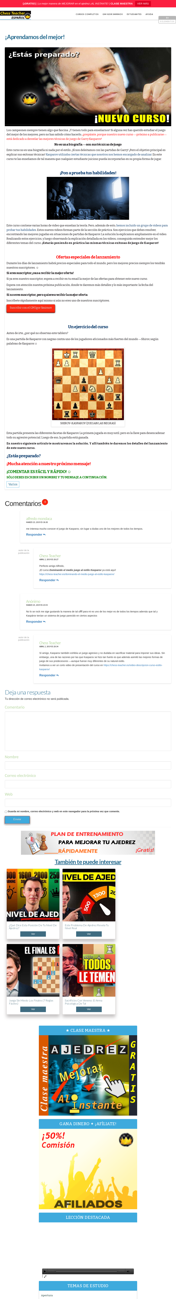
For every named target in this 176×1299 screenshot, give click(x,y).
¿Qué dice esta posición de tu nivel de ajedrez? (23, 905)
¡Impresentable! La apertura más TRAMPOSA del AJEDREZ (143, 1265)
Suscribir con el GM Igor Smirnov (31, 308)
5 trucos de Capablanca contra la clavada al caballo (147, 1249)
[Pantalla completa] (126, 1155)
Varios (50, 1195)
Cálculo (51, 1184)
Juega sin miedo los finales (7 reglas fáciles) (102, 905)
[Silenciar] (120, 1155)
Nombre (12, 751)
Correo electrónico (20, 769)
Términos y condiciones (147, 1284)
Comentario (15, 701)
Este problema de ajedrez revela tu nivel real (62, 906)
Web (9, 788)
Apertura (52, 1179)
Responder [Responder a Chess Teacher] (50, 578)
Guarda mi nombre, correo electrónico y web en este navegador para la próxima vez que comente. (64, 805)
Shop (6, 1279)
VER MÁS (143, 3)
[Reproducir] (50, 1155)
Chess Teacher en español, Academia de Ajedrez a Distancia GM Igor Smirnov (51, 1284)
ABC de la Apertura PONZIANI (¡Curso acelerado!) (146, 1233)
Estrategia (52, 1190)
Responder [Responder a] (35, 618)
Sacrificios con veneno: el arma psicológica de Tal (142, 905)
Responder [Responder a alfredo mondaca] (35, 534)
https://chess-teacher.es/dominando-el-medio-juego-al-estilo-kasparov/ (78, 572)
